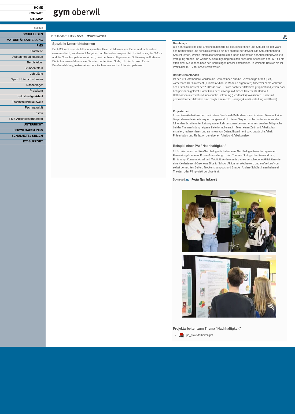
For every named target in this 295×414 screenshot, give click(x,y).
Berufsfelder (35, 62)
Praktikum (36, 90)
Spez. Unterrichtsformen (27, 79)
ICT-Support (33, 141)
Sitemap (36, 18)
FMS (40, 45)
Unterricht (33, 124)
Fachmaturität (34, 107)
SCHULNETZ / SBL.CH (27, 135)
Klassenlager (34, 85)
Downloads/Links (28, 130)
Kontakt (36, 13)
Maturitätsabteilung (25, 39)
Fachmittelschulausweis (27, 101)
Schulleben (33, 34)
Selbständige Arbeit (30, 96)
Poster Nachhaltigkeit (204, 179)
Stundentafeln (34, 68)
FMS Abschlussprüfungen (26, 118)
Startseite (37, 51)
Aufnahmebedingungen (27, 56)
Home (38, 7)
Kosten (38, 113)
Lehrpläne (36, 73)
